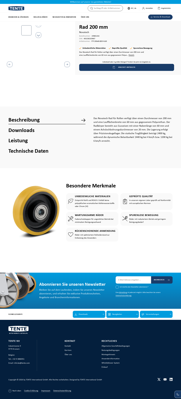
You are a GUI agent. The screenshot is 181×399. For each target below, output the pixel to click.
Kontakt (70, 341)
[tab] (46, 120)
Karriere (68, 350)
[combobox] (108, 8)
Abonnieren (159, 280)
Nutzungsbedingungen (111, 350)
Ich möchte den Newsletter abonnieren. (134, 287)
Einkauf (105, 367)
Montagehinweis (108, 355)
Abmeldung (123, 292)
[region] (38, 58)
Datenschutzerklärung (123, 296)
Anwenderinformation (111, 359)
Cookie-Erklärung (31, 391)
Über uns (68, 355)
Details (131, 55)
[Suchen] (91, 8)
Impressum (45, 391)
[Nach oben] (14, 391)
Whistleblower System (111, 363)
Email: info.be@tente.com (19, 363)
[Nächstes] (67, 64)
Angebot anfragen (123, 67)
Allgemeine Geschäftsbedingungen (116, 346)
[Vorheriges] (9, 64)
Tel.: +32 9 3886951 (16, 359)
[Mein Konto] (147, 8)
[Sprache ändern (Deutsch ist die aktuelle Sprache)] (132, 8)
